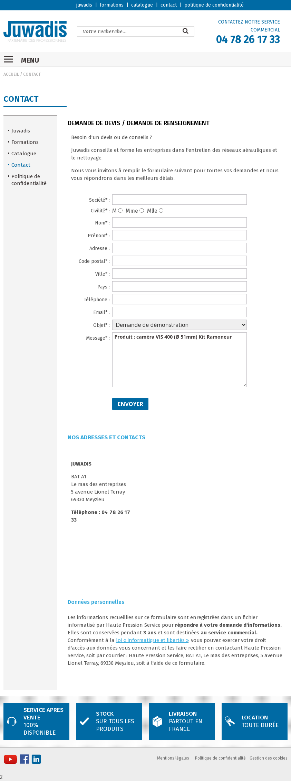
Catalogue (23, 153)
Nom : (102, 223)
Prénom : (99, 236)
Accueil (11, 74)
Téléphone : (97, 300)
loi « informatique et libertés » (152, 640)
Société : (99, 200)
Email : (101, 312)
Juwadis (20, 131)
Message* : (98, 338)
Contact (32, 74)
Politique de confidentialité (29, 179)
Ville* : (102, 274)
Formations (25, 142)
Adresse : (99, 248)
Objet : (101, 325)
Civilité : (100, 211)
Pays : (103, 287)
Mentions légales (173, 758)
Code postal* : (94, 261)
